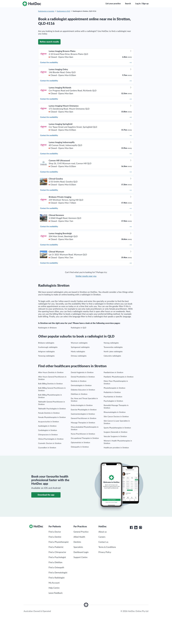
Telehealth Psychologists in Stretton (52, 409)
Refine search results (49, 42)
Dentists (77, 542)
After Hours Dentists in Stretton (50, 372)
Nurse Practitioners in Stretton (83, 434)
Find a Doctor (55, 532)
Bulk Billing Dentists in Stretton (50, 384)
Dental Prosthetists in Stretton (83, 377)
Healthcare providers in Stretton (116, 448)
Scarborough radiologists (48, 347)
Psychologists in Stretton (113, 401)
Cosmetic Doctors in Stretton (49, 443)
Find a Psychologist (57, 557)
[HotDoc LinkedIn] (136, 527)
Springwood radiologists (80, 347)
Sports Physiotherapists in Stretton (117, 428)
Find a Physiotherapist (59, 542)
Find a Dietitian (55, 562)
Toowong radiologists (46, 356)
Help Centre (54, 588)
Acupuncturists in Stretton (48, 422)
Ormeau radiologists (79, 356)
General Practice (81, 532)
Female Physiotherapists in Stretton (52, 417)
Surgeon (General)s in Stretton (115, 432)
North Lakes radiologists (113, 352)
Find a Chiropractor (57, 552)
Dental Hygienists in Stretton (82, 372)
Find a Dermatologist (58, 573)
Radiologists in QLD (63, 11)
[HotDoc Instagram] (140, 527)
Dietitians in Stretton (79, 394)
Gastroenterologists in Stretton (83, 414)
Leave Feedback (55, 593)
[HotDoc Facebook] (131, 527)
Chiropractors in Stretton (48, 435)
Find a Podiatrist (56, 547)
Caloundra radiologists (112, 356)
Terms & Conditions (107, 547)
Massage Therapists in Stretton (83, 423)
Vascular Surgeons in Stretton (115, 436)
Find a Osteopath (56, 568)
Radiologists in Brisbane (47, 328)
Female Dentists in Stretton (49, 413)
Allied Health (79, 537)
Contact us (103, 542)
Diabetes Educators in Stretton (83, 390)
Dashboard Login (81, 552)
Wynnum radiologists (79, 343)
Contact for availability (86, 62)
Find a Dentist (55, 537)
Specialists (78, 547)
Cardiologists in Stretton (47, 430)
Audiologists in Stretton (47, 426)
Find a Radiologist (56, 578)
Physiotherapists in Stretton (114, 388)
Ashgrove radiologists (46, 352)
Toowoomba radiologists (113, 347)
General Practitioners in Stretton (83, 418)
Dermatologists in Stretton (81, 385)
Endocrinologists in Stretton (82, 405)
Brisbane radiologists (46, 343)
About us (102, 532)
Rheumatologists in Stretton (115, 412)
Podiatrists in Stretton (112, 392)
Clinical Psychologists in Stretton (50, 439)
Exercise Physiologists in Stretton (84, 410)
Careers (101, 537)
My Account (54, 583)
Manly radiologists (78, 352)
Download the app (46, 495)
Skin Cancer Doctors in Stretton (116, 417)
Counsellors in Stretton (47, 448)
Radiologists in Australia (46, 11)
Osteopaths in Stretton (80, 447)
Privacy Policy (104, 552)
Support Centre (80, 557)
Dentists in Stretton (78, 381)
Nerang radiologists (111, 343)
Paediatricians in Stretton (113, 372)
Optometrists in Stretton (80, 443)
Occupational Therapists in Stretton (85, 438)
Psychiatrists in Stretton (113, 397)
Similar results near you (86, 276)
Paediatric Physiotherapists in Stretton (118, 377)
